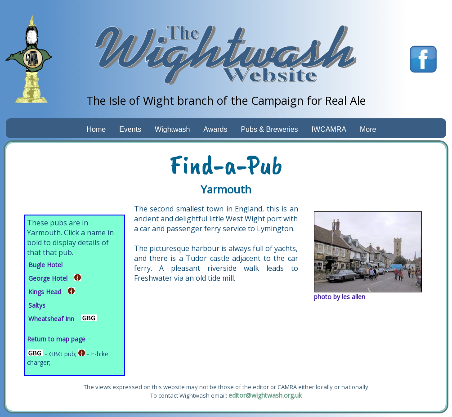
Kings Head (44, 291)
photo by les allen (339, 296)
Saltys (36, 305)
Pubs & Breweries (269, 129)
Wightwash (172, 129)
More (368, 129)
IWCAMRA (329, 129)
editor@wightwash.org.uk (265, 395)
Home (96, 129)
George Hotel (47, 278)
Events (130, 129)
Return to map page (56, 339)
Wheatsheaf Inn (51, 318)
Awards (215, 129)
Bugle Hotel (45, 264)
